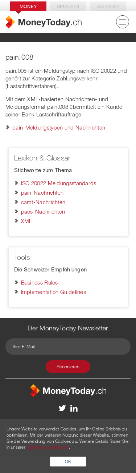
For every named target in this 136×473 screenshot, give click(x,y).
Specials (68, 6)
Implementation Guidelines (53, 292)
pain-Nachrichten (42, 192)
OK (68, 461)
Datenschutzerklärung (47, 447)
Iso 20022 (107, 6)
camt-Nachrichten (43, 202)
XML (26, 221)
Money (28, 6)
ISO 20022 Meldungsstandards (58, 183)
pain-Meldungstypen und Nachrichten (58, 127)
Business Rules (39, 282)
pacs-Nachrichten (43, 211)
